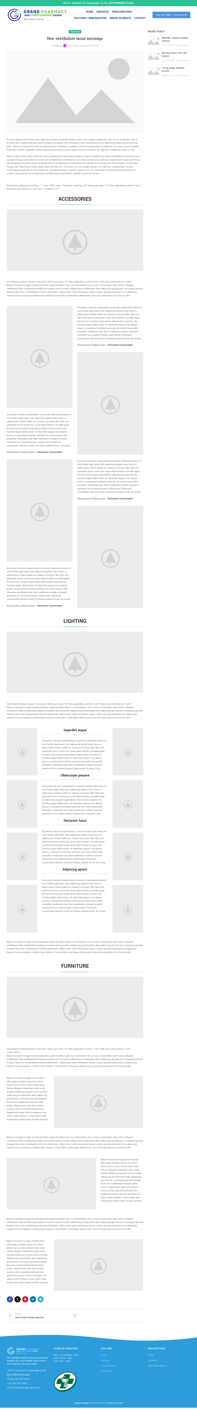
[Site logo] (37, 17)
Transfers (153, 1367)
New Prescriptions (157, 1373)
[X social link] (17, 1305)
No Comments (183, 51)
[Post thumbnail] (153, 47)
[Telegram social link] (41, 1305)
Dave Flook (73, 51)
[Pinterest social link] (25, 1305)
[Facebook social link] (10, 1305)
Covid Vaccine (108, 1373)
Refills (151, 1362)
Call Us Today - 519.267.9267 (171, 17)
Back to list (75, 1322)
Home (104, 1362)
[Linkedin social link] (33, 1305)
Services (105, 1367)
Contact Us (106, 1378)
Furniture (75, 37)
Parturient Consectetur (49, 457)
